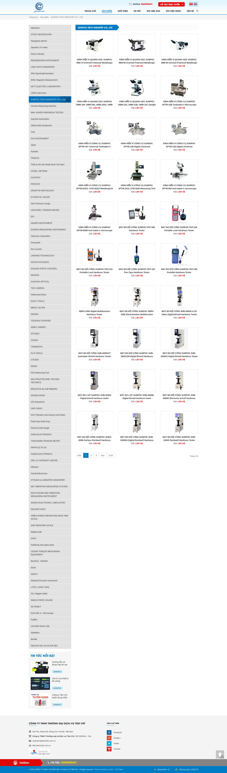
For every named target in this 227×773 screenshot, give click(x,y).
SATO (33, 538)
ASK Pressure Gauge (40, 203)
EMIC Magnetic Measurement (44, 80)
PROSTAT (35, 184)
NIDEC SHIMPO (38, 327)
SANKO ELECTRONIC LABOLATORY (48, 503)
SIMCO (34, 574)
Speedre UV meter (39, 47)
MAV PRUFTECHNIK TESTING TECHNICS (45, 381)
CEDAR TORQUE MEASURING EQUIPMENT (45, 553)
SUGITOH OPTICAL (40, 281)
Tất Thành (119, 770)
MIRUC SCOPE (38, 307)
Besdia (34, 639)
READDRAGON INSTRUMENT (45, 60)
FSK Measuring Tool (40, 373)
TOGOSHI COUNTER (41, 320)
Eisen (33, 567)
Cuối (111, 455)
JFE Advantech (37, 402)
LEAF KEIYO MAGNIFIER (42, 67)
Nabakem (35, 632)
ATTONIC (35, 334)
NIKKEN (34, 314)
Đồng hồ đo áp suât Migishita (44, 389)
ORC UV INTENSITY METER (44, 460)
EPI (32, 216)
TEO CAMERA (37, 288)
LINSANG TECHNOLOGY (42, 255)
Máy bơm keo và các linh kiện (44, 645)
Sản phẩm (44, 17)
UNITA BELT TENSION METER (45, 210)
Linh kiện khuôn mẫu (40, 626)
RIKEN (34, 366)
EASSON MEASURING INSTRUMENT (48, 229)
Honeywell (35, 242)
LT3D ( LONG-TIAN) (40, 587)
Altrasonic (35, 28)
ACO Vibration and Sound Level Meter (48, 415)
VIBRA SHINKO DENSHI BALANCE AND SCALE (49, 517)
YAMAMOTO (36, 347)
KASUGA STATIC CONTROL (44, 268)
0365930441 (147, 3)
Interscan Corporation (40, 236)
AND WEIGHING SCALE (42, 525)
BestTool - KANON (39, 561)
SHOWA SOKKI (38, 395)
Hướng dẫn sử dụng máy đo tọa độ (59, 663)
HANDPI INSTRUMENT (41, 223)
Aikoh (33, 145)
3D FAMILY (36, 606)
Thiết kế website (100, 770)
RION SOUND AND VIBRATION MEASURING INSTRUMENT (45, 494)
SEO (111, 770)
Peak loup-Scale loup (40, 421)
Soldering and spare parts (42, 545)
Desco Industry (37, 54)
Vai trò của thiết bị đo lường (60, 679)
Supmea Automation (40, 119)
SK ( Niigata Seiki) (39, 593)
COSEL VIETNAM (39, 171)
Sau (103, 455)
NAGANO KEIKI (38, 509)
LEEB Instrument (38, 93)
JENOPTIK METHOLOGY (42, 190)
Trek (33, 132)
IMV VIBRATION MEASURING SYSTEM (49, 486)
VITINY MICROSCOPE (41, 34)
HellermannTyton (38, 294)
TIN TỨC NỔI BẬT (43, 655)
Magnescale (36, 532)
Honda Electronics (39, 473)
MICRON (35, 275)
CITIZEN (35, 360)
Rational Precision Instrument (44, 580)
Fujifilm (34, 619)
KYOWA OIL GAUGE (40, 197)
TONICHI (35, 158)
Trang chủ (33, 17)
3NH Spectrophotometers (42, 73)
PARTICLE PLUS (38, 447)
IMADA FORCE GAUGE (42, 600)
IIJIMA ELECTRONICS (41, 434)
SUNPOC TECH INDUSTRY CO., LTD (67, 17)
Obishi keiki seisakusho (41, 125)
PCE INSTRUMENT (40, 138)
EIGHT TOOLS (37, 301)
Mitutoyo (35, 467)
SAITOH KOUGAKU (40, 262)
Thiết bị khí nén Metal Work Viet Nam (47, 164)
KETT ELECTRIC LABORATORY (46, 86)
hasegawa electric (39, 41)
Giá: (94, 66)
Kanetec (34, 151)
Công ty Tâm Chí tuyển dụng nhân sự (59, 696)
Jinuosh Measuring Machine (43, 106)
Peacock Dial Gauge (40, 428)
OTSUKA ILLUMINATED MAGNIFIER (48, 480)
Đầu (79, 455)
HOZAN (34, 340)
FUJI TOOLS (36, 353)
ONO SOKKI (36, 408)
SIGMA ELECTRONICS (41, 454)
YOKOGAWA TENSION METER (45, 441)
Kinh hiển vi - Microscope (42, 613)
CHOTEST (36, 177)
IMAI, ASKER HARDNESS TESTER (47, 112)
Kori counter (36, 249)
